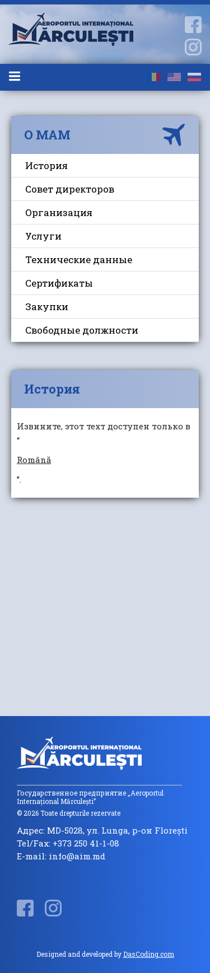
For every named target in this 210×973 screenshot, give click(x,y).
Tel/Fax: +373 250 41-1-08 (68, 843)
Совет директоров (69, 189)
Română (34, 459)
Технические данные (78, 259)
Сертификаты (59, 283)
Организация (58, 212)
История (46, 165)
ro (154, 77)
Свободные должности (81, 330)
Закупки (46, 306)
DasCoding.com (148, 953)
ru (194, 77)
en (174, 77)
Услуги (43, 236)
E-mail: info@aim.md (61, 856)
